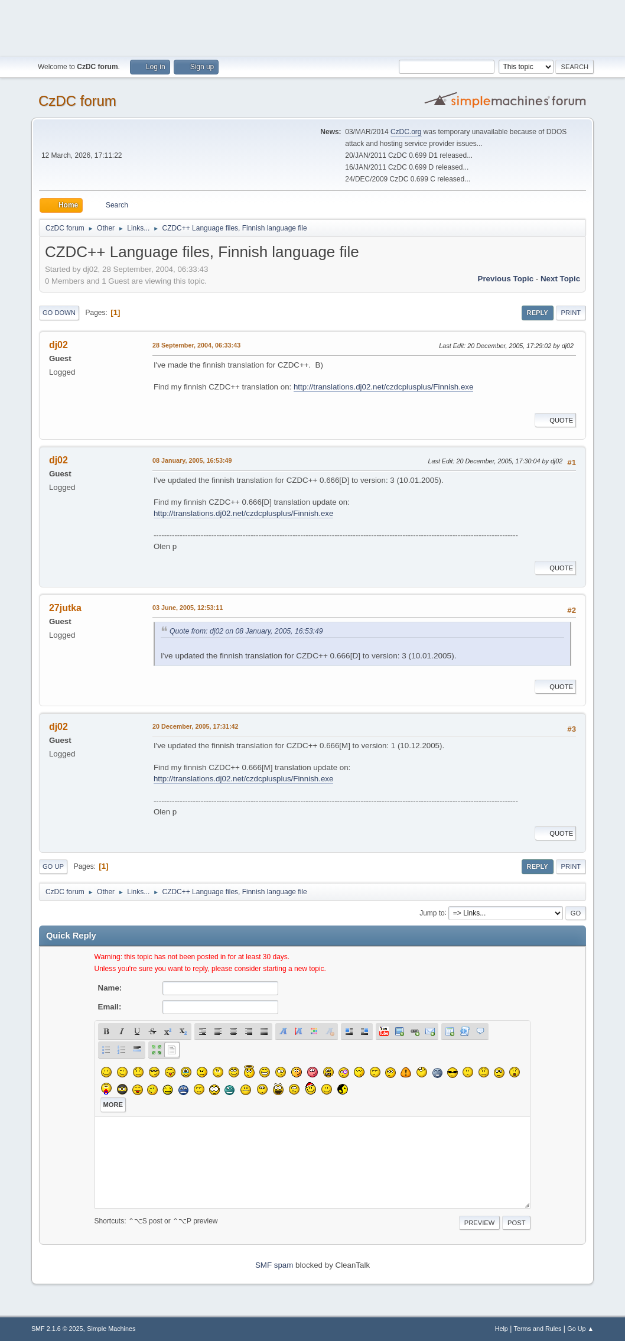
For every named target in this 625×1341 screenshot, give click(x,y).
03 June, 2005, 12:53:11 (187, 607)
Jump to (432, 912)
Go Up (53, 866)
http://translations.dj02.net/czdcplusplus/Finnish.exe (384, 386)
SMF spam (274, 1265)
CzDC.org (406, 132)
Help (501, 1328)
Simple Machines (111, 1328)
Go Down (59, 312)
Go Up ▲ (580, 1328)
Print (571, 312)
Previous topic (506, 278)
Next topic (560, 278)
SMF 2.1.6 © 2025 (57, 1328)
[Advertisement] (312, 26)
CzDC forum (77, 101)
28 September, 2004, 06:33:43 (196, 345)
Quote (555, 420)
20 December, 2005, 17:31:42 (195, 726)
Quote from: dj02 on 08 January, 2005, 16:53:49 (246, 631)
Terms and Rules (538, 1328)
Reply (537, 312)
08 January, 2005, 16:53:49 (192, 460)
